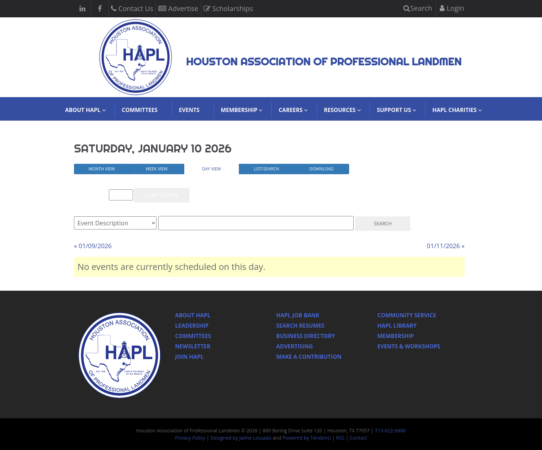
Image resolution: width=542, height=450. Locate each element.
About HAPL (193, 315)
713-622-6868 (390, 430)
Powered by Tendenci (306, 437)
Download (321, 169)
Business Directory (305, 336)
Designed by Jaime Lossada (241, 437)
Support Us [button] (394, 110)
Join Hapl (189, 356)
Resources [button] (340, 110)
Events (189, 110)
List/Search (266, 169)
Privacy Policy (190, 437)
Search (417, 8)
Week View (156, 169)
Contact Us (132, 8)
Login (452, 8)
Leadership (192, 325)
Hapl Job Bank (297, 315)
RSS (340, 437)
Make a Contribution (309, 356)
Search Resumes (300, 325)
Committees (140, 110)
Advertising (294, 346)
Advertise (178, 8)
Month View (101, 169)
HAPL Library (397, 325)
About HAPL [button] (82, 110)
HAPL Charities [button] (454, 110)
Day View (211, 169)
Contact (358, 437)
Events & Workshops (408, 346)
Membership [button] (239, 110)
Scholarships (228, 8)
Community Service (406, 315)
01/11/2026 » (446, 246)
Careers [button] (290, 110)
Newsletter (193, 346)
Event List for (92, 195)
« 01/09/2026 (93, 246)
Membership (395, 336)
